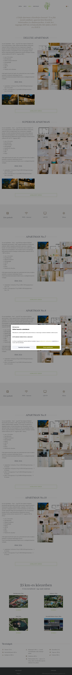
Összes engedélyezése (48, 347)
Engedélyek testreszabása (24, 347)
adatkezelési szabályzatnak (46, 341)
